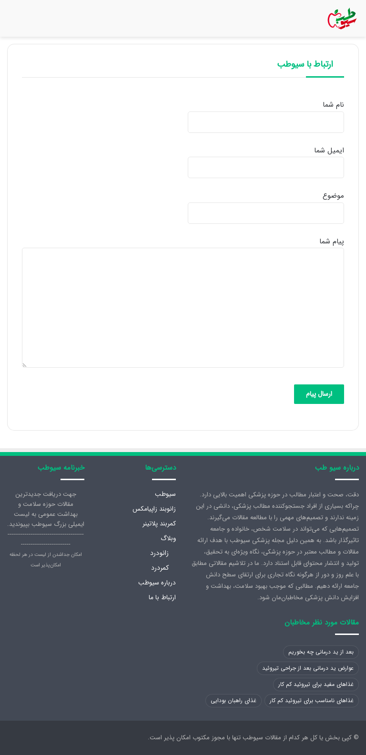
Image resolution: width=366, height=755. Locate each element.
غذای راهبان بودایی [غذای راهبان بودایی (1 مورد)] (233, 700)
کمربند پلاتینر (159, 524)
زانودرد (159, 553)
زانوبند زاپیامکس (154, 509)
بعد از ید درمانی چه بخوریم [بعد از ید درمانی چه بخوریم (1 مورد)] (321, 651)
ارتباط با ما (162, 598)
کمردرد (160, 568)
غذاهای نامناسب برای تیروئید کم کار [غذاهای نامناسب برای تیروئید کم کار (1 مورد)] (312, 700)
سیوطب (165, 494)
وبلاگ (168, 539)
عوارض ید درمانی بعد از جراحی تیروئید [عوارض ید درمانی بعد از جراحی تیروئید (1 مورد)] (308, 668)
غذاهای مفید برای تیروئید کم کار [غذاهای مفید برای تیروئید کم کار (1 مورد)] (316, 684)
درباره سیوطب (157, 583)
